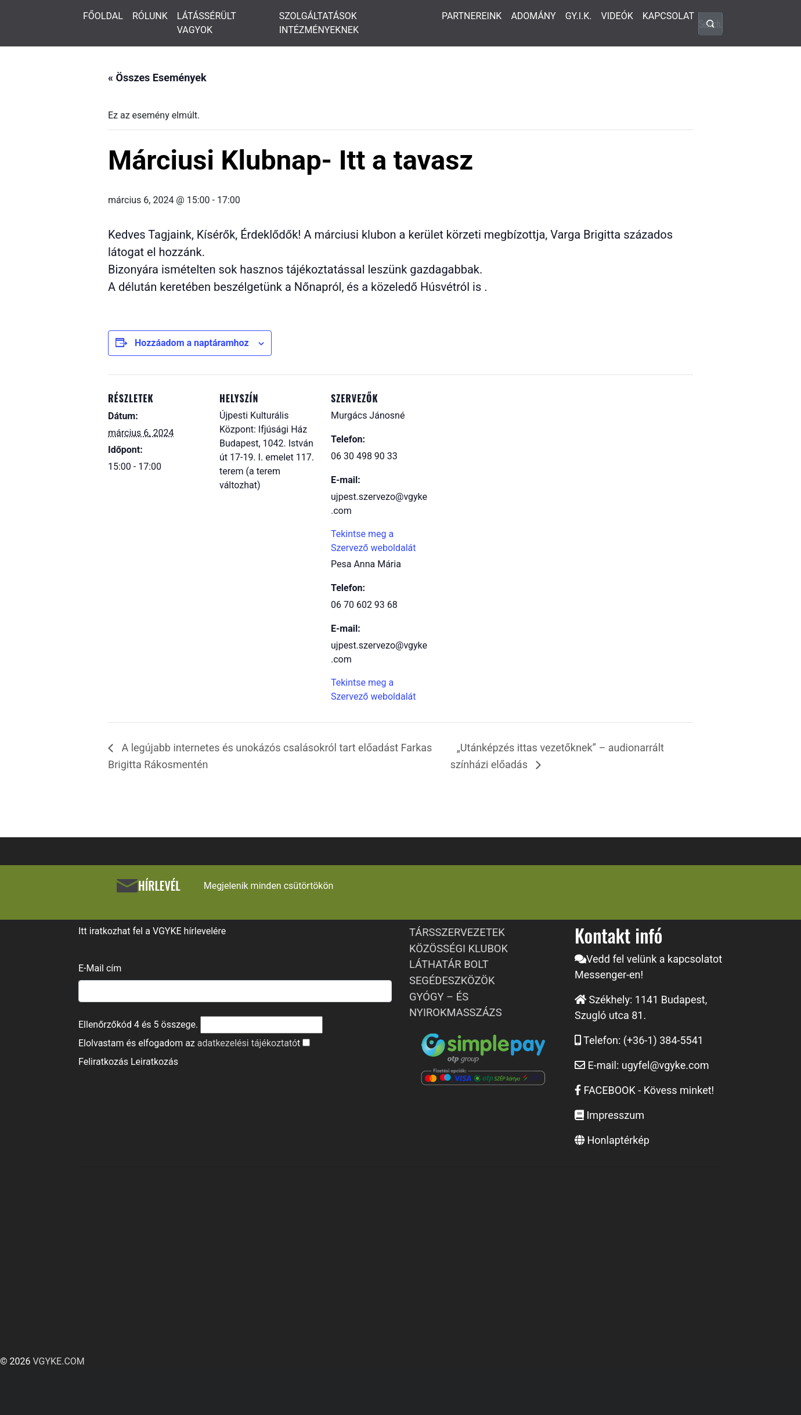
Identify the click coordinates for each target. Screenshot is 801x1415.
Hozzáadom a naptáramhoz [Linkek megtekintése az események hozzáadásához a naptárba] (192, 342)
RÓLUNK (150, 15)
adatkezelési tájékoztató (247, 1043)
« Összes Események (157, 77)
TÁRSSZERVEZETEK (457, 932)
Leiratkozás (154, 1061)
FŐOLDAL (103, 15)
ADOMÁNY (533, 15)
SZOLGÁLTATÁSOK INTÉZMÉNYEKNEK (319, 22)
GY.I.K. (578, 15)
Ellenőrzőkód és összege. (138, 1024)
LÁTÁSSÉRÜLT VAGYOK (206, 22)
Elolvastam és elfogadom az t (189, 1043)
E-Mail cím (99, 968)
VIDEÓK (617, 15)
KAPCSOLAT (668, 15)
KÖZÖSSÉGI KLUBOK (458, 948)
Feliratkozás (103, 1061)
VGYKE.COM (58, 1361)
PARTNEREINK (472, 15)
